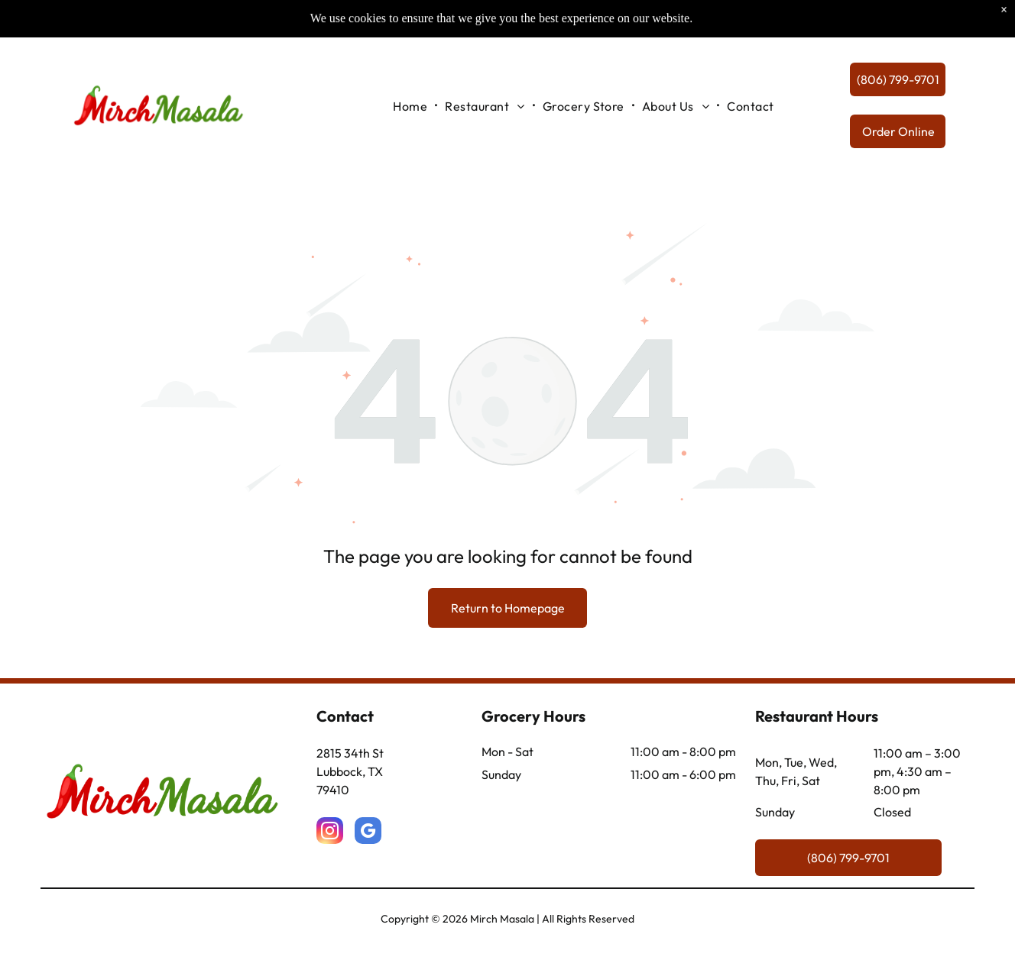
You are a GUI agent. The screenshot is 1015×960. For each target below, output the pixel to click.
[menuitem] (411, 89)
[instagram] (329, 832)
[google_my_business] (368, 832)
